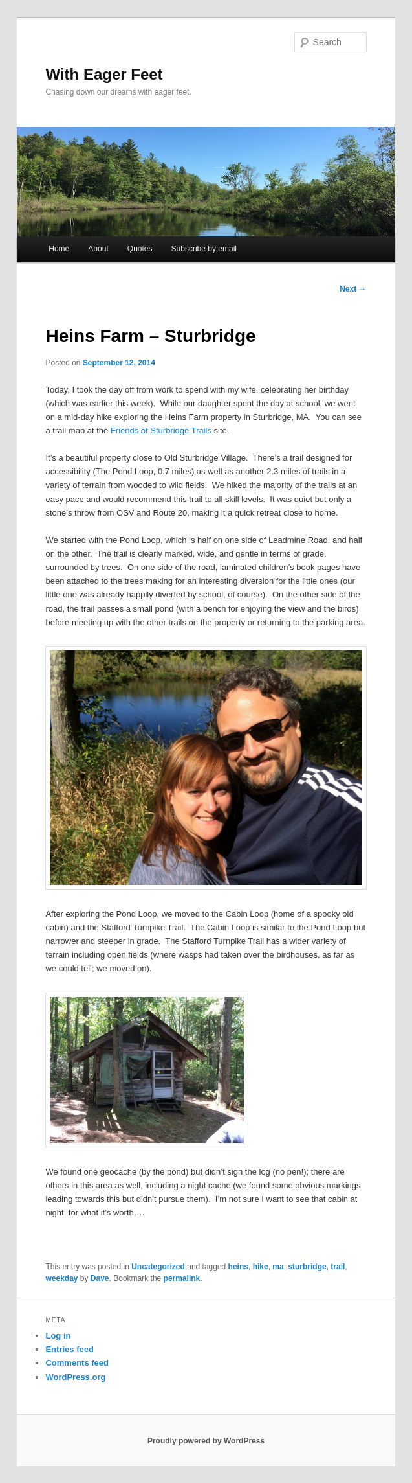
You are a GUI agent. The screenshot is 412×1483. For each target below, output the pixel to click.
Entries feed (69, 1349)
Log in (57, 1335)
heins (238, 1266)
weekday (61, 1278)
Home (59, 248)
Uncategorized (158, 1266)
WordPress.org (75, 1377)
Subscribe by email (204, 248)
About (98, 248)
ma (277, 1266)
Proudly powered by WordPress (206, 1440)
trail (338, 1266)
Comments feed (77, 1363)
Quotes (140, 248)
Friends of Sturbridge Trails (161, 430)
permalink (182, 1278)
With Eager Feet (103, 74)
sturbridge (307, 1266)
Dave (100, 1278)
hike (260, 1266)
